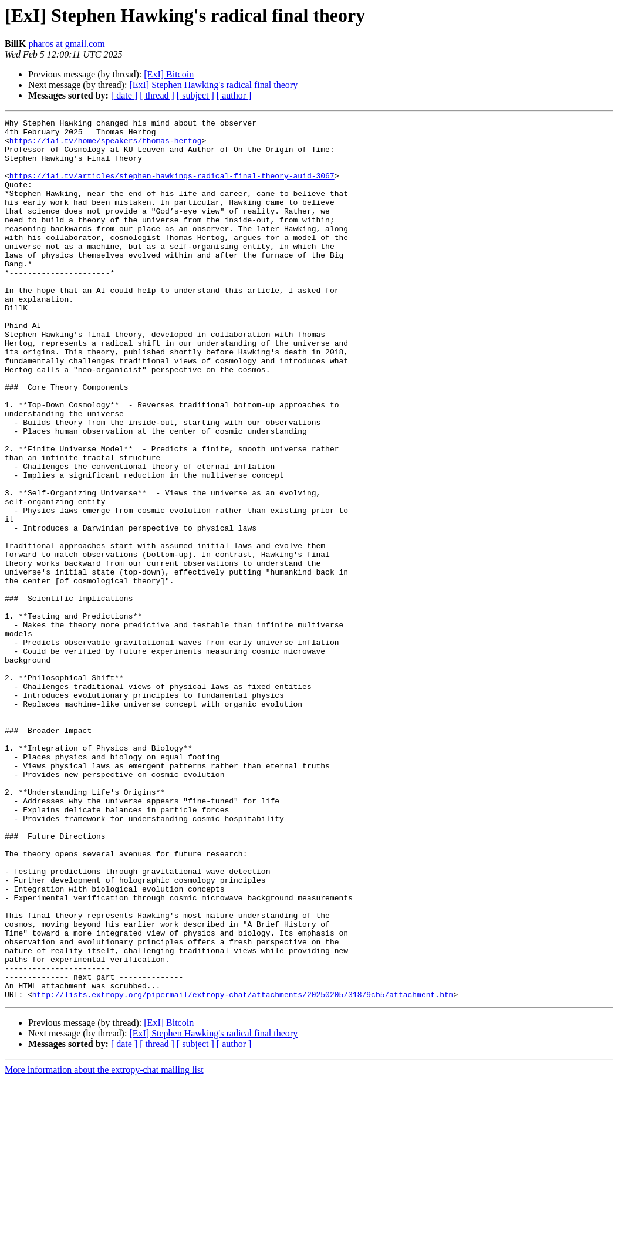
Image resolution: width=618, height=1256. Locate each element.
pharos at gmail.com (66, 44)
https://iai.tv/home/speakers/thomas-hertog (105, 145)
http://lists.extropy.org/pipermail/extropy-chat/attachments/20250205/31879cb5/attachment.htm (243, 1170)
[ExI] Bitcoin (169, 74)
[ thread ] (157, 95)
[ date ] (124, 95)
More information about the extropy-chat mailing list (104, 1246)
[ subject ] (195, 95)
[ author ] (234, 95)
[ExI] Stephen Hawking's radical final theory (213, 85)
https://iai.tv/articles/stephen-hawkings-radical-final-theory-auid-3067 (172, 188)
